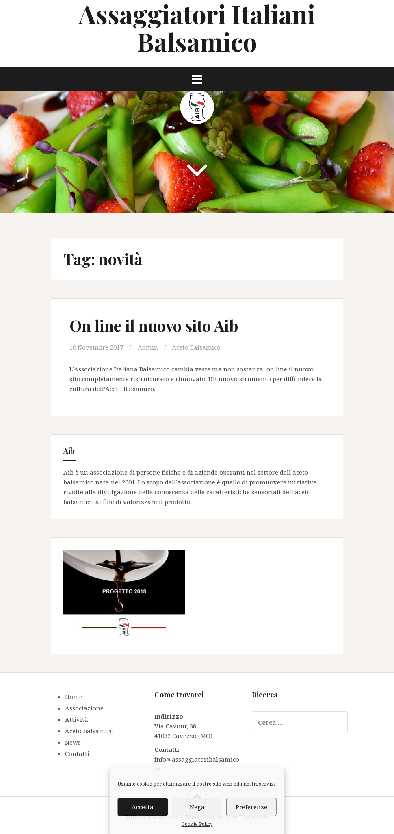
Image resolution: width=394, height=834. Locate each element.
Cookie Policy (197, 824)
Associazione (84, 708)
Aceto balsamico (89, 731)
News (73, 742)
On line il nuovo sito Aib (153, 325)
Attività (76, 719)
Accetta (143, 807)
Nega (197, 807)
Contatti (77, 753)
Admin (148, 347)
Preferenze (251, 807)
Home (73, 697)
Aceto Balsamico (196, 347)
